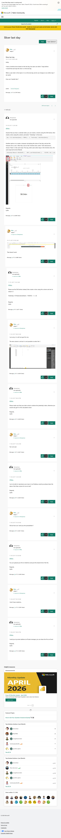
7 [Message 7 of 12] (14, 452)
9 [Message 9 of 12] (14, 531)
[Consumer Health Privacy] (30, 833)
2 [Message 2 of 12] (10, 215)
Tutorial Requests (15, 88)
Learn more (5, 8)
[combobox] (39, 24)
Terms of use (4, 825)
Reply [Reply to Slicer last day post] (51, 96)
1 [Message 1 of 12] (10, 92)
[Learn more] (10, 700)
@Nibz (7, 128)
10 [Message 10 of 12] (14, 574)
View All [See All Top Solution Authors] (8, 752)
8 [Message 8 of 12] (14, 497)
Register (36, 20)
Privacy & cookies (5, 822)
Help (48, 20)
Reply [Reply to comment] (51, 219)
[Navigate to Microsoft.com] (5, 13)
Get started (32, 29)
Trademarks (3, 827)
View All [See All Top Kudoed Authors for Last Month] (8, 786)
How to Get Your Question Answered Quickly (18, 717)
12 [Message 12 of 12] (14, 651)
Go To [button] (53, 20)
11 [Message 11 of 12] (14, 607)
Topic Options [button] (51, 41)
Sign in (42, 20)
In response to (17, 234)
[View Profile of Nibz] (11, 49)
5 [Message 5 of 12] (14, 373)
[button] (42, 41)
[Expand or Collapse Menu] (2, 17)
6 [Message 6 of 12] (14, 419)
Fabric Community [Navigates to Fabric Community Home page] (18, 13)
